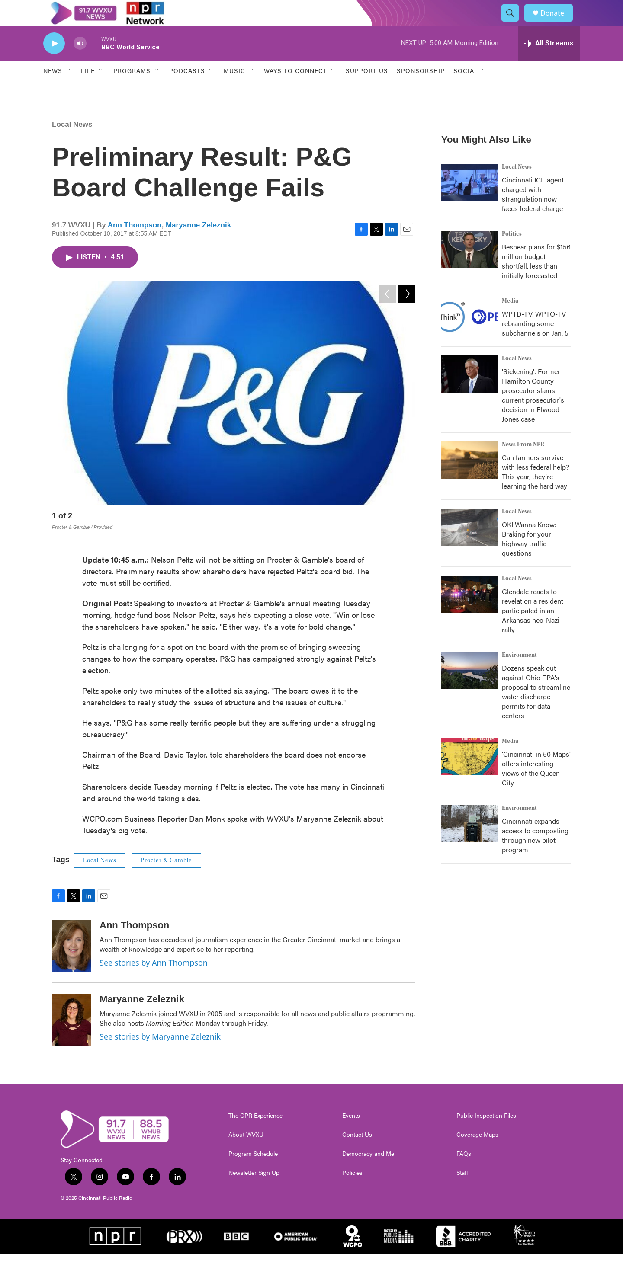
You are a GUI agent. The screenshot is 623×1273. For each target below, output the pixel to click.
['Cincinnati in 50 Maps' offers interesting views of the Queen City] (469, 776)
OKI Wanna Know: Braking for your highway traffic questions (529, 558)
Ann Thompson (135, 244)
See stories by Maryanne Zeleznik (160, 1056)
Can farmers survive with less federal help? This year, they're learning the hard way (535, 491)
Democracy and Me (368, 1173)
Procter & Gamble (166, 879)
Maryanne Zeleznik (198, 244)
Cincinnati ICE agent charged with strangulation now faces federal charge (533, 213)
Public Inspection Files (486, 1135)
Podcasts (187, 90)
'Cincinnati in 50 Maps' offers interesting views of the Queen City (536, 787)
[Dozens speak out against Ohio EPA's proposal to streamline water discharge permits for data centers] (469, 690)
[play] (54, 63)
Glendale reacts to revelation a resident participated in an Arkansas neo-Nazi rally (532, 630)
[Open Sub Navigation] (68, 89)
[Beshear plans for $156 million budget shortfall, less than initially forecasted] (469, 269)
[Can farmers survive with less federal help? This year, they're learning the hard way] (469, 479)
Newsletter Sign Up (253, 1192)
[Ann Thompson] (71, 965)
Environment (519, 674)
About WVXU (245, 1154)
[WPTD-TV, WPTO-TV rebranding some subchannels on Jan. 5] (469, 336)
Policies (352, 1192)
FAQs (463, 1173)
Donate (557, 22)
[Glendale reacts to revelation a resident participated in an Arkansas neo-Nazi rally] (469, 613)
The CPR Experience (255, 1135)
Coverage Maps (477, 1154)
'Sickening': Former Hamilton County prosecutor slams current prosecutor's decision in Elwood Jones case (533, 414)
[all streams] (549, 62)
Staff (462, 1192)
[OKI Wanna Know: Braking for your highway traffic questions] (469, 546)
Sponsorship (421, 90)
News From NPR (523, 464)
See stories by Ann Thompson (154, 982)
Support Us (367, 90)
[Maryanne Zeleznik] (71, 1039)
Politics (512, 253)
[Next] (406, 537)
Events (351, 1135)
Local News (72, 144)
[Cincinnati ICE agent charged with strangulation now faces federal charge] (469, 202)
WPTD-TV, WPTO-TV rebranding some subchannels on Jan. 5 (535, 342)
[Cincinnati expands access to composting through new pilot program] (469, 843)
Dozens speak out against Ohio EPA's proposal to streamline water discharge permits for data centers (536, 711)
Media (510, 320)
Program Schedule (253, 1173)
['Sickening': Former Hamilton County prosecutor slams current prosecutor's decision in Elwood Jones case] (469, 393)
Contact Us (357, 1154)
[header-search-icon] (514, 23)
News (52, 90)
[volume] (80, 63)
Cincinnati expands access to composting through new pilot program (535, 854)
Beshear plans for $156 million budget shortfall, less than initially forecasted (536, 280)
